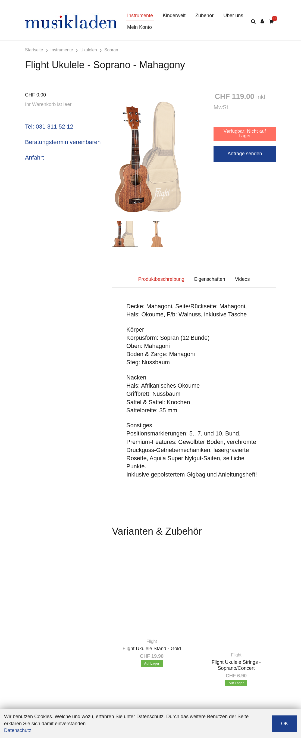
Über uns (233, 15)
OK (284, 723)
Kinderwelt (174, 15)
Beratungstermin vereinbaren (63, 142)
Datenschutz (17, 730)
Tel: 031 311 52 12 (49, 126)
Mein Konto (139, 27)
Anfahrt (34, 157)
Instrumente (140, 15)
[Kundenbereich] (262, 21)
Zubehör (204, 15)
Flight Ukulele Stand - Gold (152, 648)
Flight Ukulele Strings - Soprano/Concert (236, 665)
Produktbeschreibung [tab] (161, 279)
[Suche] (253, 21)
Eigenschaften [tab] (209, 279)
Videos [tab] (242, 279)
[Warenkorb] (271, 21)
